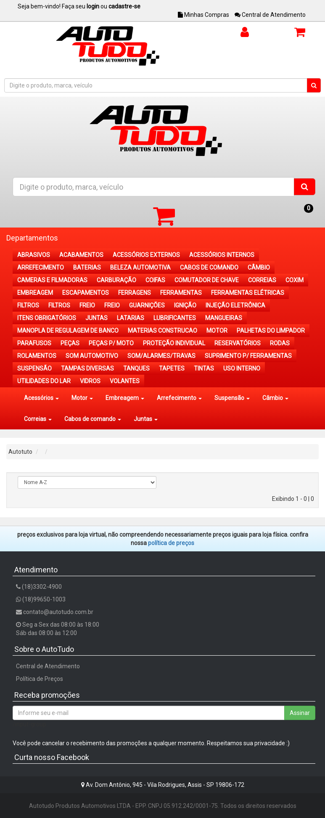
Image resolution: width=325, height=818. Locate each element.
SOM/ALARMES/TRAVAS (161, 355)
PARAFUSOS (34, 343)
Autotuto (20, 451)
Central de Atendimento (270, 14)
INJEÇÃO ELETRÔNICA (235, 305)
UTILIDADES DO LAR (44, 381)
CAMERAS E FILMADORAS (52, 280)
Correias (38, 419)
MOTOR (216, 330)
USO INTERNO (241, 368)
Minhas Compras (203, 14)
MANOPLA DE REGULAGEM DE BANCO (68, 330)
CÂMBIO (259, 267)
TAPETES (172, 368)
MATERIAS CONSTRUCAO (162, 330)
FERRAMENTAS (181, 292)
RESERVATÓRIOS (237, 343)
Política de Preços (39, 678)
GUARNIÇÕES (147, 305)
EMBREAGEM (35, 292)
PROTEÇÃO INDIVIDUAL (174, 343)
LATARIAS (130, 318)
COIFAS (155, 280)
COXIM (294, 280)
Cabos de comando (92, 419)
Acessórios (41, 397)
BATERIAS (87, 267)
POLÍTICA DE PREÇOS (171, 543)
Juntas (146, 419)
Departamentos (32, 237)
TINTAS (204, 368)
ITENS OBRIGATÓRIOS (46, 318)
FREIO (87, 305)
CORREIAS (262, 280)
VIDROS (90, 381)
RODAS (280, 343)
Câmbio (275, 397)
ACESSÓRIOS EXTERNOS (146, 254)
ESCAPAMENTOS (85, 292)
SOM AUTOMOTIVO (92, 355)
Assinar (300, 712)
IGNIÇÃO (185, 305)
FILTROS (28, 305)
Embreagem (125, 397)
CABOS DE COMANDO (209, 267)
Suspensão (232, 397)
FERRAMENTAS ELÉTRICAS (247, 292)
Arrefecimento (179, 397)
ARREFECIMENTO (40, 267)
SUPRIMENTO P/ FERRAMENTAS (248, 355)
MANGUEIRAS (223, 318)
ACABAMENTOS (81, 254)
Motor (82, 397)
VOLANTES (125, 381)
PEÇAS (70, 343)
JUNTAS (96, 318)
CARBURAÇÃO (116, 280)
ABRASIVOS (33, 254)
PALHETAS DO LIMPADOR (271, 330)
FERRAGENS (134, 292)
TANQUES (136, 368)
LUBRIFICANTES (174, 318)
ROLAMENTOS (36, 355)
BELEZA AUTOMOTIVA (140, 267)
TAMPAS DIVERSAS (87, 368)
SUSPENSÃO (34, 368)
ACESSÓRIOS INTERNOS (221, 254)
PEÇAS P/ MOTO (111, 343)
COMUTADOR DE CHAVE (206, 280)
